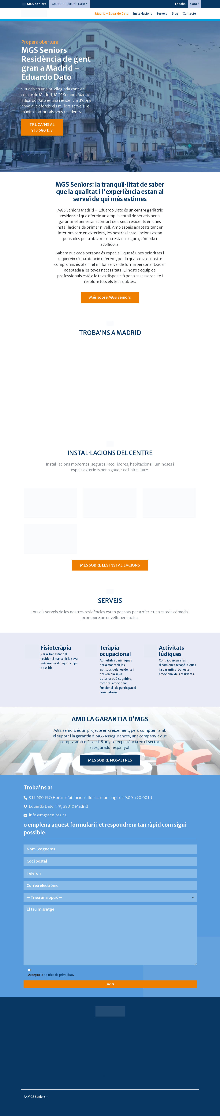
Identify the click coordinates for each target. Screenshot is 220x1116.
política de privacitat (58, 975)
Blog (175, 13)
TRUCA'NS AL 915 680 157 (42, 127)
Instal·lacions (142, 13)
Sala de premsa (109, 1038)
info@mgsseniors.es (45, 815)
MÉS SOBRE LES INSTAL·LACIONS (110, 565)
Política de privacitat (109, 1054)
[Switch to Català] (194, 4)
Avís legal (109, 1046)
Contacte (189, 13)
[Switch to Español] (180, 4)
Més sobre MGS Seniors (110, 297)
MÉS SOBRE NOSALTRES (110, 760)
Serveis (162, 13)
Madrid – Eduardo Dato (112, 13)
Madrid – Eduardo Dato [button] (68, 4)
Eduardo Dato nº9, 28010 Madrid (56, 806)
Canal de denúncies (109, 1076)
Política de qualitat (109, 1069)
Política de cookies (109, 1061)
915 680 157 (37, 797)
